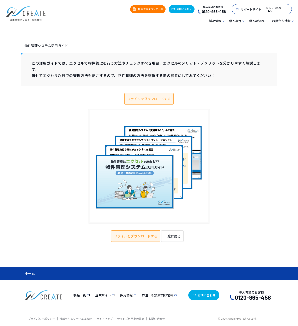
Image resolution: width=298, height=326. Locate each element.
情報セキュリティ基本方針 (76, 319)
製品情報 (215, 21)
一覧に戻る (172, 235)
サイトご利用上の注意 (130, 319)
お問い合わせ (157, 319)
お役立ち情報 (281, 21)
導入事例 (235, 21)
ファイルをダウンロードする (149, 98)
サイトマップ (104, 319)
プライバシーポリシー (41, 319)
